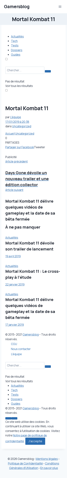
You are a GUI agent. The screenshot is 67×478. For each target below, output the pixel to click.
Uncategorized (21, 126)
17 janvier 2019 (14, 325)
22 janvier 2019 (14, 284)
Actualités (17, 36)
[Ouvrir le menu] (60, 6)
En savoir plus (49, 468)
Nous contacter (21, 349)
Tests (14, 45)
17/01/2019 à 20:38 (17, 122)
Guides (15, 55)
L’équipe (15, 117)
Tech (14, 41)
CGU (14, 344)
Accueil (10, 133)
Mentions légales (47, 459)
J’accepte (35, 441)
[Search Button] (48, 71)
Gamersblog (31, 334)
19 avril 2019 (13, 256)
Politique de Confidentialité (25, 463)
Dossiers (16, 50)
